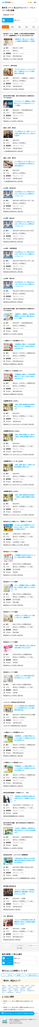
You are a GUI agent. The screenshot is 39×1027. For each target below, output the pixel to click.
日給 (26, 27)
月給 (33, 27)
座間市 (29, 989)
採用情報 (30, 1019)
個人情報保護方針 (17, 1021)
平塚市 (22, 985)
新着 (12, 27)
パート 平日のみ (7, 975)
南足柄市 (4, 990)
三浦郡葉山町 (10, 992)
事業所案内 (16, 1019)
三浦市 (30, 987)
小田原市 (4, 987)
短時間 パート (20, 975)
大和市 (9, 989)
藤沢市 (33, 985)
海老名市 (22, 989)
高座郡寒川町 (30, 990)
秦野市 (4, 989)
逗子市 (17, 987)
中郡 (3, 992)
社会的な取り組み (23, 1019)
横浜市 (4, 985)
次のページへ (33, 945)
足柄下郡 (18, 992)
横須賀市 (15, 985)
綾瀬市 (10, 990)
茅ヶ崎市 (11, 987)
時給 (19, 27)
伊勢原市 (15, 989)
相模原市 (23, 987)
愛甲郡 (16, 990)
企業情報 (11, 1019)
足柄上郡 (22, 990)
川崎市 (9, 985)
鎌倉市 (27, 985)
